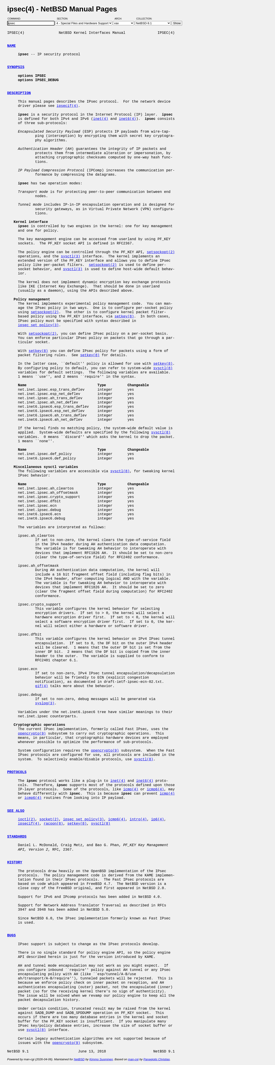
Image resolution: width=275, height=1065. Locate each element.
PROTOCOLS (16, 772)
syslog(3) (44, 703)
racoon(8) (53, 823)
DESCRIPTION (19, 93)
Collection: (144, 18)
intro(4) (138, 819)
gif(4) (41, 686)
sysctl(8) (163, 368)
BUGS (11, 935)
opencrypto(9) (32, 733)
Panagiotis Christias (156, 1059)
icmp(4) (130, 789)
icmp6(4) (155, 789)
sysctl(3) (70, 256)
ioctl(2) (26, 819)
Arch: (120, 18)
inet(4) (100, 118)
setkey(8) (124, 316)
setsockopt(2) (161, 252)
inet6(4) (127, 118)
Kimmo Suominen (101, 1059)
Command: (15, 18)
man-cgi (133, 1059)
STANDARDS (16, 836)
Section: (63, 18)
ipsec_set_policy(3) (38, 325)
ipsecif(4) (67, 105)
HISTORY (14, 862)
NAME (11, 45)
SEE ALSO (15, 810)
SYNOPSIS (15, 67)
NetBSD (79, 1059)
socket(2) (49, 819)
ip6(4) (157, 819)
